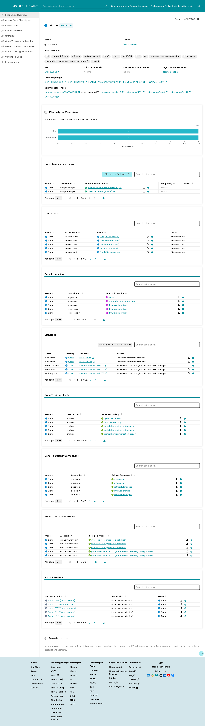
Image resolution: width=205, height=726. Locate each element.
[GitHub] (161, 675)
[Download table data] (103, 198)
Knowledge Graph (128, 6)
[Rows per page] (58, 198)
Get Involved (135, 667)
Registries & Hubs (180, 6)
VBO (72, 692)
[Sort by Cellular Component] (133, 475)
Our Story (35, 667)
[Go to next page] (90, 258)
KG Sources (56, 708)
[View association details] (147, 187)
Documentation (58, 692)
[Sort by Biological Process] (108, 535)
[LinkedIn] (164, 675)
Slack (132, 671)
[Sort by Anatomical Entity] (125, 293)
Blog (132, 675)
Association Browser (56, 718)
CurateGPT (95, 699)
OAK (92, 687)
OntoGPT (94, 695)
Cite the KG (56, 700)
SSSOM (93, 683)
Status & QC (57, 683)
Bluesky (133, 687)
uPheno (73, 675)
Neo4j (55, 675)
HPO (72, 679)
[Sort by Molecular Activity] (121, 414)
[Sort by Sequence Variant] (64, 596)
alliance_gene (170, 71)
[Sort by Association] (73, 183)
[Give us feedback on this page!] (201, 653)
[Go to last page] (95, 258)
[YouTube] (168, 675)
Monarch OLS (115, 667)
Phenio (73, 683)
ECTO (72, 704)
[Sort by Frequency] (173, 183)
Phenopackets (97, 703)
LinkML (93, 678)
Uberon (73, 671)
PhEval (93, 674)
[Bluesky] (172, 675)
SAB (33, 675)
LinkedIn (134, 679)
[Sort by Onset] (192, 183)
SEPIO (73, 700)
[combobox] (75, 6)
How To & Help (58, 687)
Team (33, 671)
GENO (73, 696)
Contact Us (36, 679)
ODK (92, 691)
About (114, 6)
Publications (37, 683)
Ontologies (144, 6)
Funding (35, 687)
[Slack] (152, 675)
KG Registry (114, 682)
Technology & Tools (161, 6)
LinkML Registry (116, 686)
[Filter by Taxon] (115, 345)
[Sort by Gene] (52, 183)
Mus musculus (130, 44)
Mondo (73, 667)
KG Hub (112, 678)
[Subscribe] (148, 675)
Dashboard (56, 712)
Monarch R (57, 679)
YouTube (134, 683)
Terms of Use (57, 696)
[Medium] (156, 675)
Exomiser (94, 670)
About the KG (57, 704)
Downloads (56, 667)
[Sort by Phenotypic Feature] (106, 183)
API (53, 671)
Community (196, 6)
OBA (72, 687)
